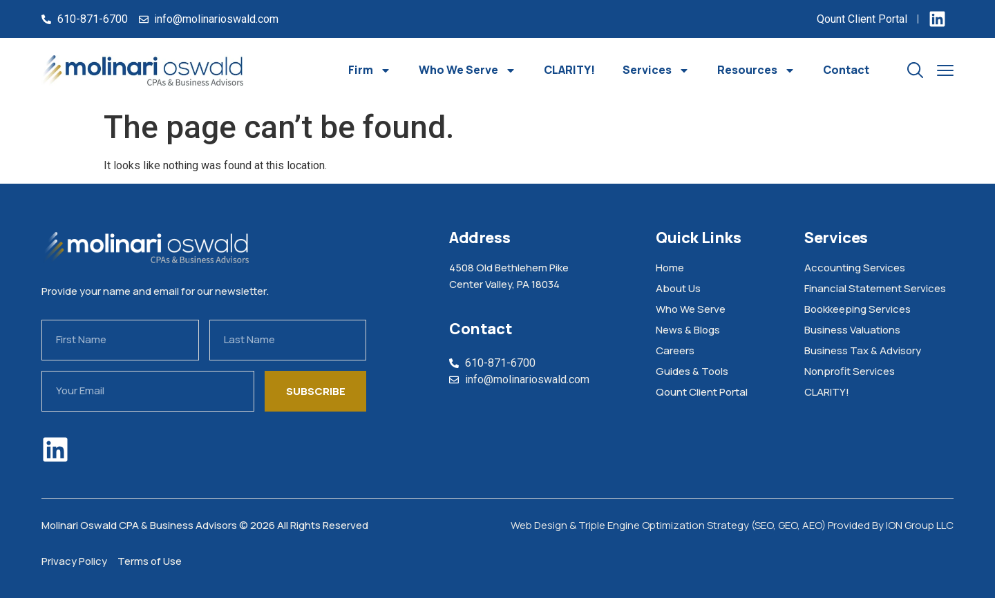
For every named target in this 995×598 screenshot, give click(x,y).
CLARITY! (569, 69)
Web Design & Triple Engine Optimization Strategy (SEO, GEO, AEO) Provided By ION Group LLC (732, 525)
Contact (846, 69)
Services (656, 70)
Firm (369, 70)
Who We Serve (467, 70)
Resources (756, 70)
